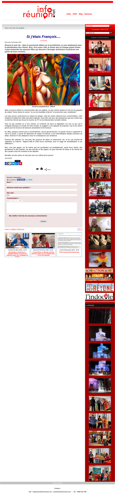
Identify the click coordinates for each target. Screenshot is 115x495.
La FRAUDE (90, 305)
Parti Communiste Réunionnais (69, 252)
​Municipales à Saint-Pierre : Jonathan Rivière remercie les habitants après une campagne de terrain (17, 254)
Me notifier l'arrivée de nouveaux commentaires (28, 216)
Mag (81, 14)
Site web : (11, 193)
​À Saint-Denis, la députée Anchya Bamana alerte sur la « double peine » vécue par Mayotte (43, 254)
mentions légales (57, 483)
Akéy (68, 14)
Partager (47, 169)
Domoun (88, 14)
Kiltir (75, 14)
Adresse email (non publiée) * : (19, 188)
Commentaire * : (13, 198)
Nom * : (10, 182)
